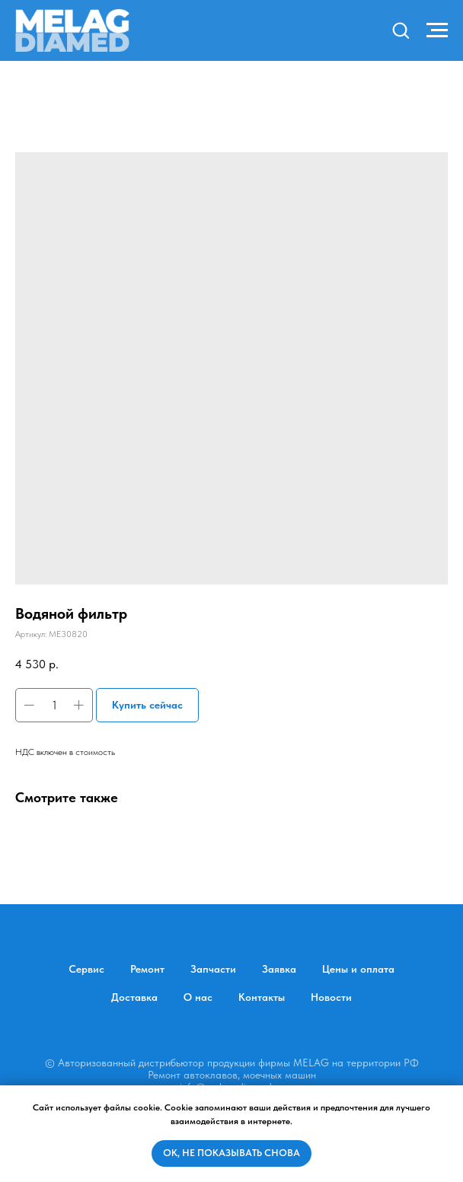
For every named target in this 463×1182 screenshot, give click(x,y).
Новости (331, 997)
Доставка (134, 997)
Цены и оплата (358, 969)
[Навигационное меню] (437, 30)
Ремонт (147, 969)
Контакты (261, 997)
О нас (198, 997)
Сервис (86, 969)
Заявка (279, 969)
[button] (400, 30)
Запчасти (213, 969)
